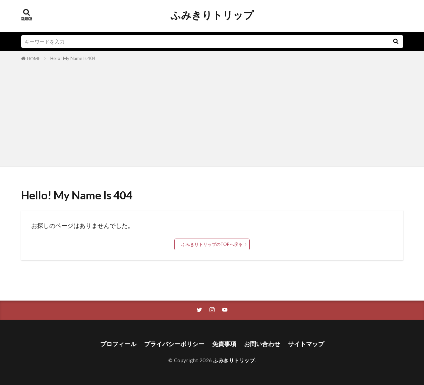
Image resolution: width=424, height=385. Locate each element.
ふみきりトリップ (212, 15)
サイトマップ (306, 343)
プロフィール (118, 343)
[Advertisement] (212, 113)
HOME (33, 58)
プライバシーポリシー (174, 343)
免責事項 (224, 343)
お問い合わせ (262, 343)
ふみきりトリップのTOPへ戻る (212, 244)
